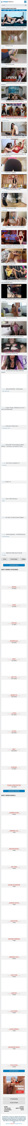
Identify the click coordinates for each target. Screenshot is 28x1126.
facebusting (14, 1099)
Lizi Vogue (14, 1004)
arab (14, 597)
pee (3, 47)
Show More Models (14, 1070)
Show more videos (14, 565)
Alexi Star (14, 913)
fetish (14, 724)
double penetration (14, 778)
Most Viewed (22, 10)
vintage (14, 615)
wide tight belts (5, 391)
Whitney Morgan (14, 931)
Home (7, 1)
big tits (14, 670)
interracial (14, 634)
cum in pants (14, 1102)
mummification (5, 536)
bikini (3, 500)
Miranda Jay (14, 823)
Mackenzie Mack (14, 1040)
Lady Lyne (14, 968)
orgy (14, 652)
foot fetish (4, 66)
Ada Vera (14, 859)
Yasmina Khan (14, 805)
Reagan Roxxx (14, 841)
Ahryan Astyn (14, 895)
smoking (4, 465)
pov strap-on (5, 191)
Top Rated (13, 10)
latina (14, 706)
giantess (4, 228)
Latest (4, 10)
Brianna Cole (14, 949)
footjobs (4, 555)
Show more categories (14, 791)
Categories (7, 1109)
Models (6, 1111)
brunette (14, 688)
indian (14, 579)
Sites (22, 1109)
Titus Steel (14, 1058)
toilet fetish (5, 210)
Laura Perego (14, 1022)
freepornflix (12, 1123)
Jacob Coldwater (14, 877)
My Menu (25, 2)
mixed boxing (5, 120)
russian (14, 760)
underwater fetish (6, 428)
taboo (3, 320)
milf (14, 742)
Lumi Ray (14, 986)
